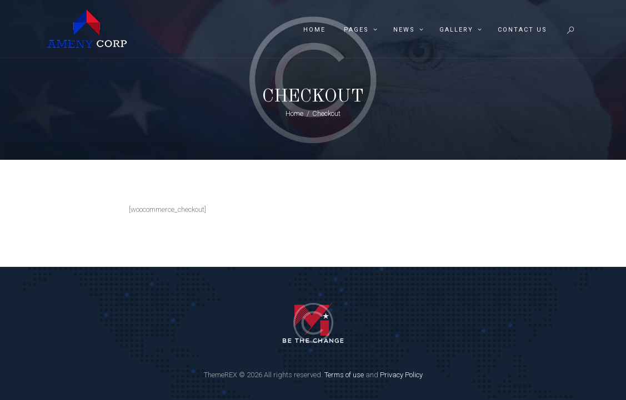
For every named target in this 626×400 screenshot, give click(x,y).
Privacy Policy (401, 375)
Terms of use (344, 375)
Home (294, 113)
